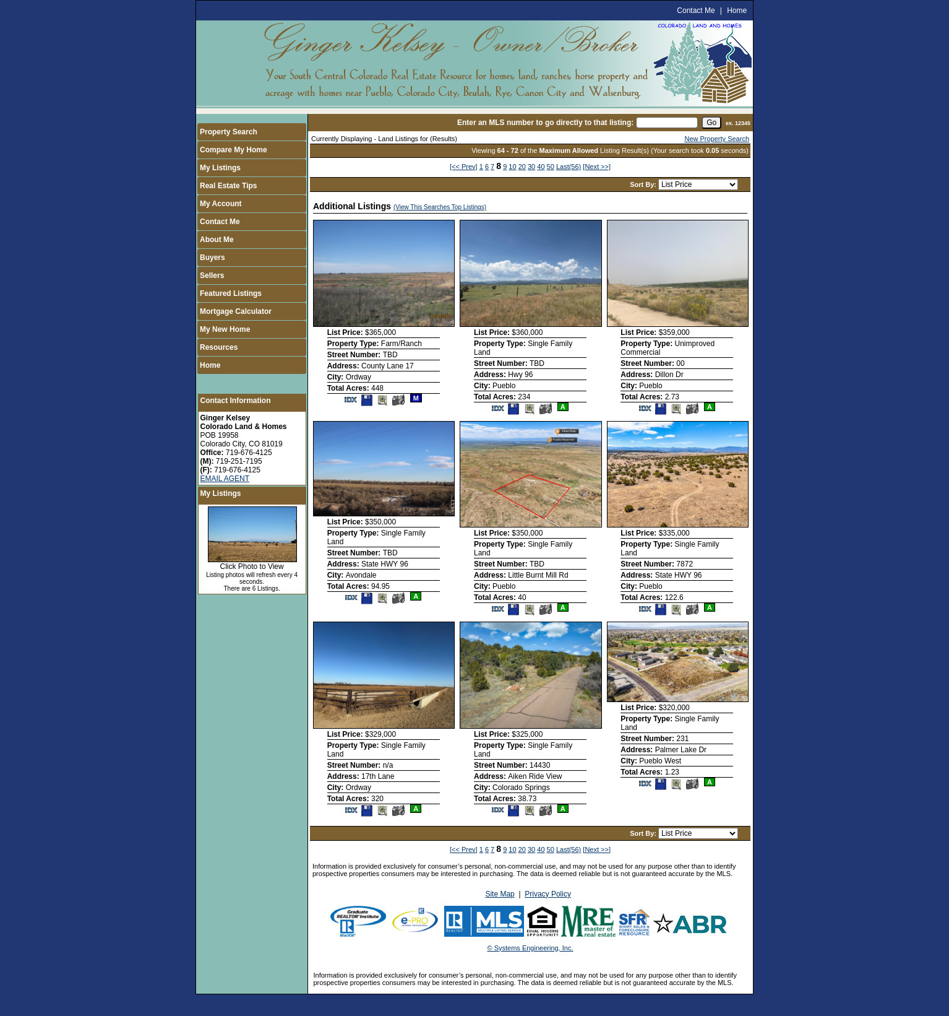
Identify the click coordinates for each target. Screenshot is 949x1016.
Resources (219, 347)
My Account (221, 203)
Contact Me (696, 10)
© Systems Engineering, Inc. (530, 948)
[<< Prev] (464, 166)
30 (531, 166)
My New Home (225, 329)
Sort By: (644, 184)
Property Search (228, 132)
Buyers (212, 257)
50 (550, 166)
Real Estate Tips (228, 185)
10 (512, 166)
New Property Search (716, 138)
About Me (217, 239)
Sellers (212, 275)
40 (540, 166)
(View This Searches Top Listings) (439, 207)
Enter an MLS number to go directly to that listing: (545, 122)
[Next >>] (597, 166)
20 (522, 166)
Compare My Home (233, 149)
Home (737, 10)
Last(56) (568, 166)
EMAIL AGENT (225, 478)
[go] (711, 122)
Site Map (499, 894)
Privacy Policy (548, 894)
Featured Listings (231, 293)
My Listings (220, 167)
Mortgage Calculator (236, 311)
